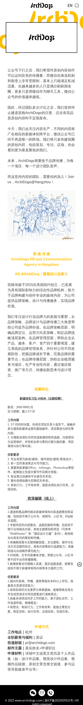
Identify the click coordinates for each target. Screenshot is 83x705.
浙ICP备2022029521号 (58, 700)
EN (70, 5)
